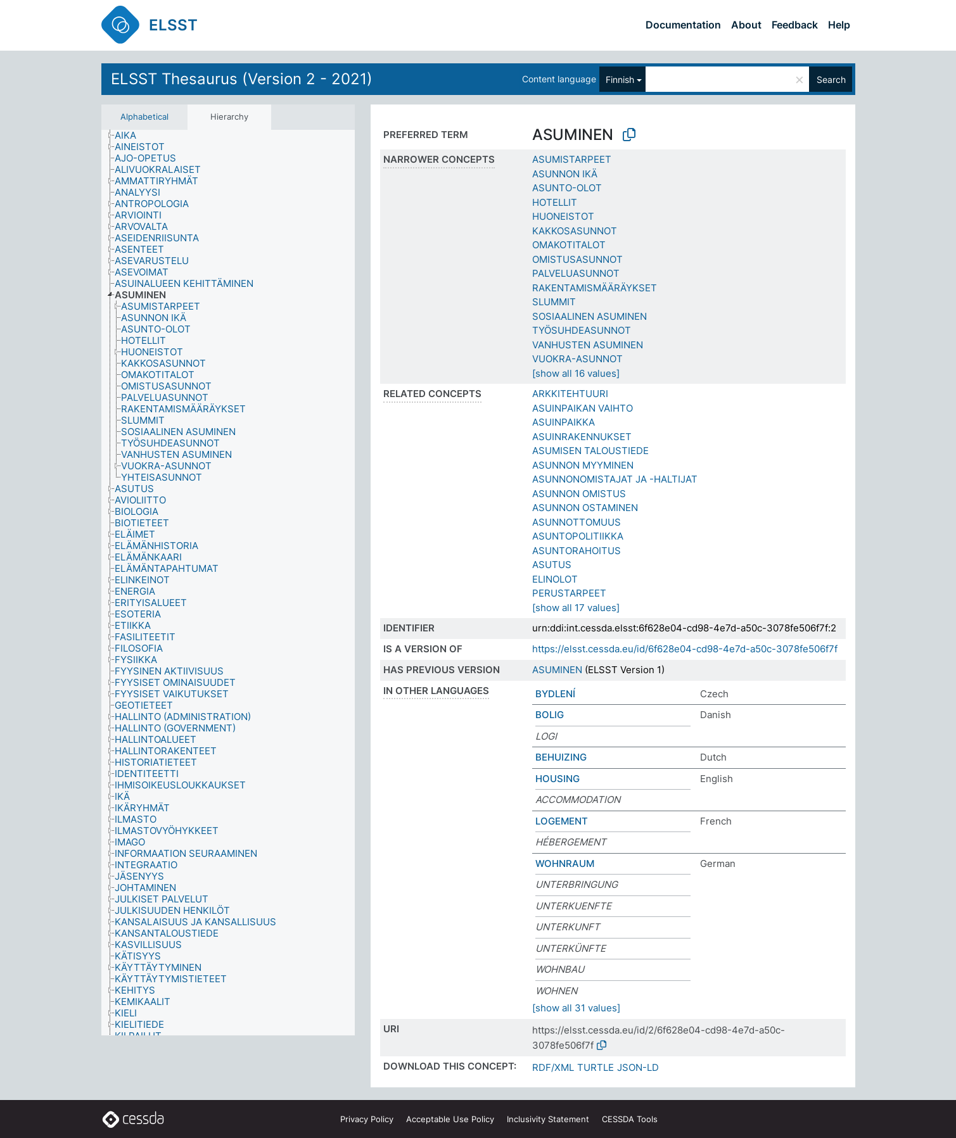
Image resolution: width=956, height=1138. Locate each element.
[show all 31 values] (576, 1008)
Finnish (620, 79)
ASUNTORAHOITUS (576, 551)
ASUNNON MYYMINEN (583, 465)
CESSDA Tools (630, 1119)
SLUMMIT (554, 302)
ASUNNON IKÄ (564, 174)
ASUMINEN (557, 670)
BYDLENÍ (555, 694)
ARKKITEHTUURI (570, 394)
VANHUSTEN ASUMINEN (587, 345)
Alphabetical (144, 116)
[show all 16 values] (576, 373)
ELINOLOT (555, 579)
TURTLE (595, 1067)
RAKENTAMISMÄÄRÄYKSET (594, 288)
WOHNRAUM (564, 863)
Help (839, 24)
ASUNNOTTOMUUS (576, 522)
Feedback (795, 24)
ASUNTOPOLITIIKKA (577, 536)
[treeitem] (131, 135)
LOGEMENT (561, 821)
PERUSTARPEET (569, 593)
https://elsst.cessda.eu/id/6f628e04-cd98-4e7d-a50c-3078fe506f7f (685, 649)
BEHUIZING (561, 757)
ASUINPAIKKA (563, 422)
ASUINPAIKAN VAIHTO (582, 408)
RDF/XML (553, 1067)
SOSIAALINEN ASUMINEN (589, 316)
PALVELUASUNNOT (576, 273)
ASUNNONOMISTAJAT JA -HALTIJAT (615, 479)
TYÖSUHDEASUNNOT (581, 330)
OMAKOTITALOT (569, 245)
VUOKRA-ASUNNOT (577, 359)
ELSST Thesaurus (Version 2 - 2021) (242, 79)
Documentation (683, 24)
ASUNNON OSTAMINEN (585, 508)
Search (831, 79)
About (746, 24)
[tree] (228, 583)
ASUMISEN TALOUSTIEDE (590, 451)
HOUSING (557, 779)
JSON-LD (638, 1067)
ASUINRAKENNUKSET (582, 437)
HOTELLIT (554, 202)
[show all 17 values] (576, 608)
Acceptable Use (450, 1119)
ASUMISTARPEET (571, 159)
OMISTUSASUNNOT (577, 259)
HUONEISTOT (563, 216)
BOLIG (549, 715)
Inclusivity (548, 1119)
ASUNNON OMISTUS (579, 494)
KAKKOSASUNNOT (574, 231)
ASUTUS (551, 565)
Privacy (366, 1119)
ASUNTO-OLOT (567, 188)
